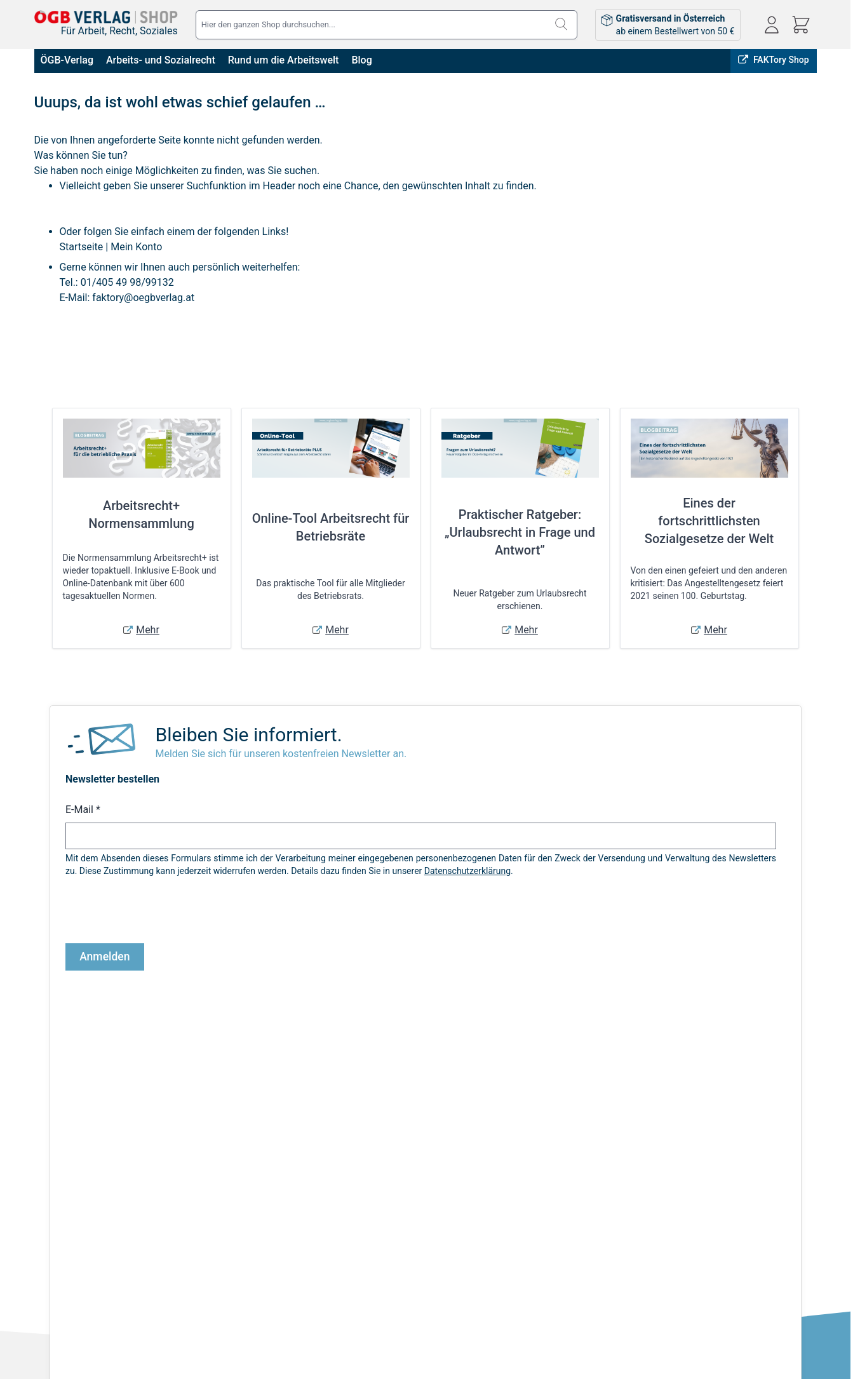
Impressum (56, 1160)
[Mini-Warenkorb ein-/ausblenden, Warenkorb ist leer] (801, 24)
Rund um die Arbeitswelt (283, 60)
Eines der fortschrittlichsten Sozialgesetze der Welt (709, 520)
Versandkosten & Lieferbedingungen (251, 1143)
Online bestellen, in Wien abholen (582, 1063)
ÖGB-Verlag (67, 60)
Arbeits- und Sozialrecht (160, 60)
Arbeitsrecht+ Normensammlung (141, 514)
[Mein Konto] (771, 24)
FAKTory (685, 1063)
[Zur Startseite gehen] (106, 17)
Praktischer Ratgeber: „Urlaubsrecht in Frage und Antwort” (520, 532)
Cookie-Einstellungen (75, 1214)
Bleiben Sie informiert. (248, 734)
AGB (42, 1143)
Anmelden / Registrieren (434, 1143)
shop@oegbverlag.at (731, 1181)
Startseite (82, 247)
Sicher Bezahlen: (278, 1327)
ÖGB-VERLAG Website (766, 1063)
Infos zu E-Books (213, 1160)
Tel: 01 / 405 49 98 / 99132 (744, 1195)
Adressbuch (410, 1178)
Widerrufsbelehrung (73, 1196)
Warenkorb (408, 1196)
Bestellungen (412, 1160)
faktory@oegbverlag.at (143, 298)
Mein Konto (136, 247)
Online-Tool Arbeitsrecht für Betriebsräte (331, 527)
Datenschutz (59, 1178)
